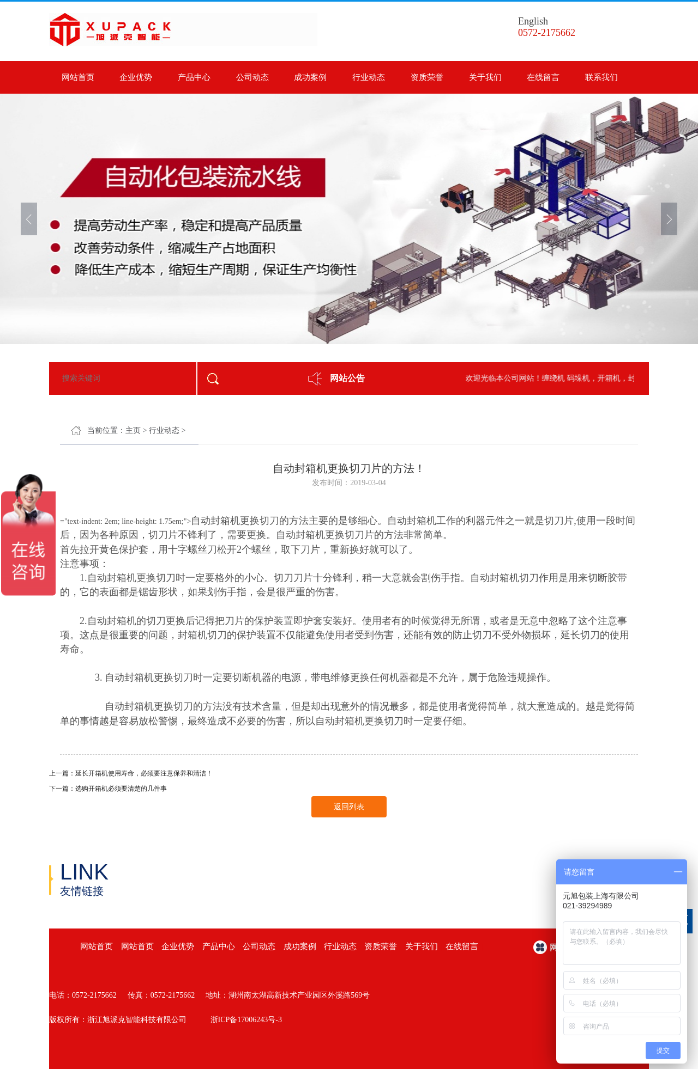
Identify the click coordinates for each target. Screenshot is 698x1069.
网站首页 (78, 77)
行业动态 (368, 77)
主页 (133, 430)
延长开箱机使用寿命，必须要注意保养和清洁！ (144, 773)
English (533, 21)
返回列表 (349, 807)
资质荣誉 (427, 77)
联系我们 (601, 77)
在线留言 (543, 77)
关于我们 (485, 77)
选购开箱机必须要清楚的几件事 (121, 788)
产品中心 (194, 77)
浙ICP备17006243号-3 (246, 1020)
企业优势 (135, 77)
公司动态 (252, 77)
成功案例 (310, 77)
